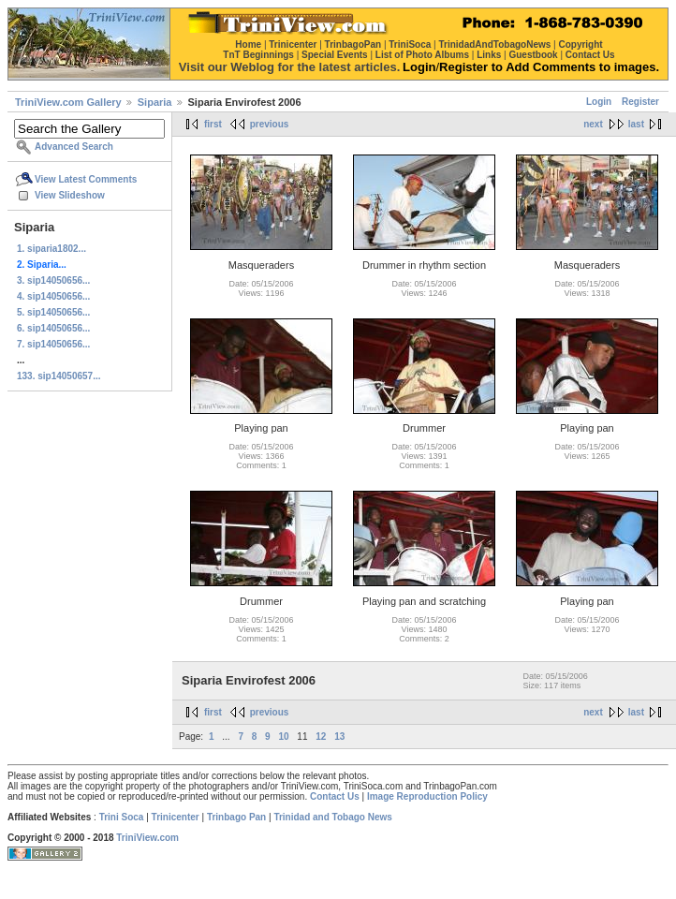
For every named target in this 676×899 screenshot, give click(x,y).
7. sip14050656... (53, 344)
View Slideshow (70, 195)
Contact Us (335, 796)
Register (640, 101)
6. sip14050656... (53, 328)
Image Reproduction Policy (427, 796)
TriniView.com (147, 838)
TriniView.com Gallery (68, 102)
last (636, 124)
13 (339, 736)
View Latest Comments (86, 179)
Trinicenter (175, 817)
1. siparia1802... (51, 248)
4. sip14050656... (53, 296)
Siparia (155, 102)
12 (321, 736)
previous (269, 124)
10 (283, 736)
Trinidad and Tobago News (332, 817)
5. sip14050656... (53, 312)
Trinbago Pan (236, 817)
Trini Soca (121, 817)
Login (598, 101)
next (593, 124)
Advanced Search (74, 146)
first (213, 124)
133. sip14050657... (59, 376)
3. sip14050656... (53, 280)
